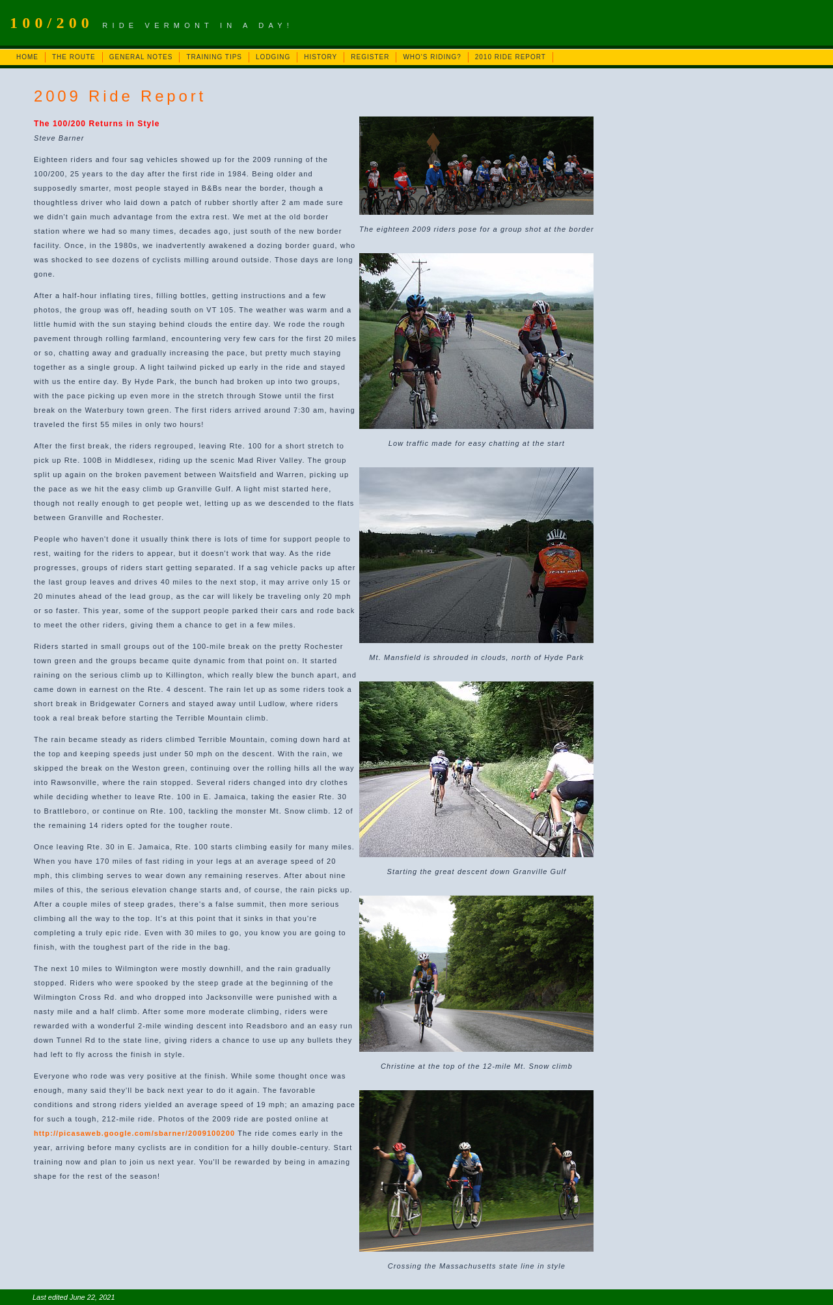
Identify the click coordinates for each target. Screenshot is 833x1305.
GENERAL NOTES (141, 57)
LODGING (273, 57)
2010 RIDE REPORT (510, 57)
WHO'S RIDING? (432, 57)
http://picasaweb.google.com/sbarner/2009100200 (134, 1133)
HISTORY (320, 57)
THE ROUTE (74, 57)
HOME (27, 57)
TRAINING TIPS (214, 57)
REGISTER (370, 57)
